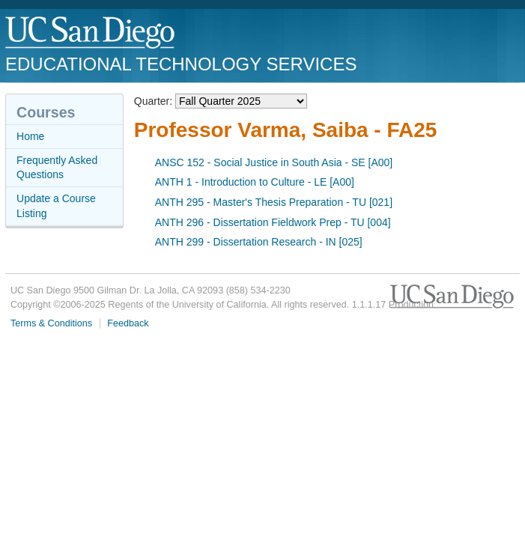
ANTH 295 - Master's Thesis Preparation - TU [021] (273, 202)
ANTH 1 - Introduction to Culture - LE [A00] (254, 182)
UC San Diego (91, 33)
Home (30, 136)
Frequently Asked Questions (56, 167)
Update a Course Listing (56, 205)
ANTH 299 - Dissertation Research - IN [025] (258, 242)
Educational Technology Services (180, 64)
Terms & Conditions (51, 323)
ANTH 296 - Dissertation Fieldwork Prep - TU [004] (273, 222)
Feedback (127, 323)
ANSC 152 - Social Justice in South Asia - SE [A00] (274, 162)
